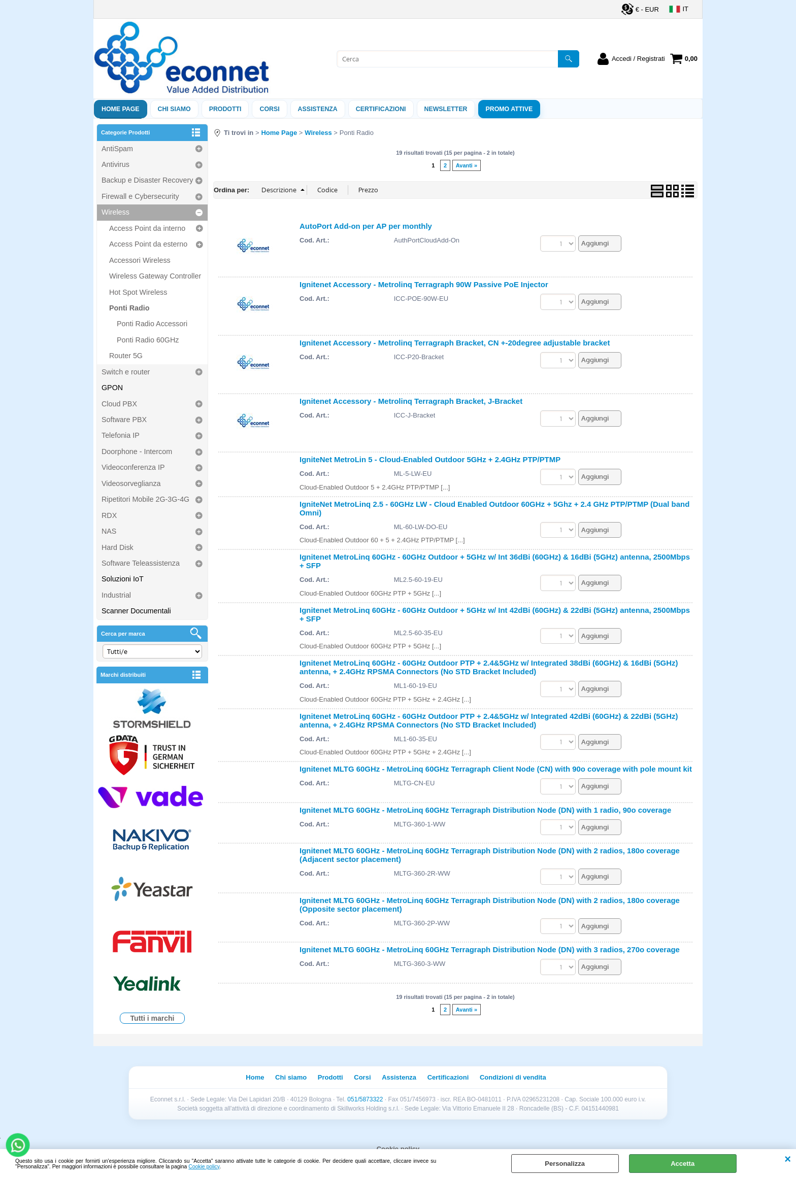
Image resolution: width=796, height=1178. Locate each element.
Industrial (116, 595)
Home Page (121, 109)
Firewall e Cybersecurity (140, 196)
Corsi (269, 109)
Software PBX (124, 419)
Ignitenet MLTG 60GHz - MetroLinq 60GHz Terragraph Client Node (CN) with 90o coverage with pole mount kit (496, 769)
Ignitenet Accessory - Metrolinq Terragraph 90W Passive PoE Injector (424, 284)
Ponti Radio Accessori (152, 324)
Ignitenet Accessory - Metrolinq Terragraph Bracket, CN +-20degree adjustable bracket (455, 342)
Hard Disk (118, 547)
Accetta (682, 1163)
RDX (109, 515)
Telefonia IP (121, 435)
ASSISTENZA (318, 109)
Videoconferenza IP (133, 467)
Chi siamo (174, 109)
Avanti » (466, 165)
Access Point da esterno (148, 244)
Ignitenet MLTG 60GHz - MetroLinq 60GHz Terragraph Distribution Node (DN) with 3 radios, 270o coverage (490, 949)
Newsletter (446, 109)
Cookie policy (203, 1166)
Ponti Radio (129, 308)
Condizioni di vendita (513, 1077)
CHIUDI (787, 1159)
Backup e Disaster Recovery (147, 180)
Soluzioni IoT (123, 579)
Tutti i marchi (152, 1018)
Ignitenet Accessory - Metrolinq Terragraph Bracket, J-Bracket (411, 401)
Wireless (115, 212)
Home (255, 1077)
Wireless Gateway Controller (155, 276)
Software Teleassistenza (141, 563)
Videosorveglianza (131, 483)
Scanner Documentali (136, 611)
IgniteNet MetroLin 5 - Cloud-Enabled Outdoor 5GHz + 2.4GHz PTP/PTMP (430, 459)
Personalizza (565, 1163)
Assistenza (399, 1077)
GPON (112, 388)
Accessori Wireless (140, 260)
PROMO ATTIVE (509, 109)
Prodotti (225, 109)
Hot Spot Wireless (138, 292)
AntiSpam (117, 149)
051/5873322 (365, 1099)
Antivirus (115, 164)
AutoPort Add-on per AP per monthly (366, 226)
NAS (109, 531)
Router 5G (126, 356)
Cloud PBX (119, 404)
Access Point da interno (147, 228)
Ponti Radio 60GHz (148, 340)
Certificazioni (381, 109)
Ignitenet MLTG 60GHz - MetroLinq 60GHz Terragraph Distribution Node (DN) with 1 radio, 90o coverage (485, 810)
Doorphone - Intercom (137, 451)
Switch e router (126, 372)
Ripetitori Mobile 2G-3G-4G (145, 499)
